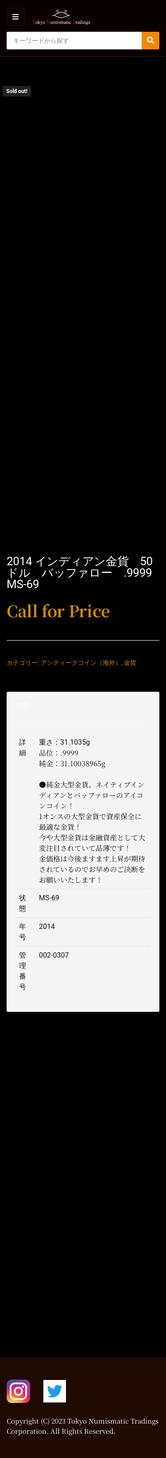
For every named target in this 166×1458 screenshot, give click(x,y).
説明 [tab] (22, 705)
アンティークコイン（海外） (81, 662)
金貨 (130, 662)
